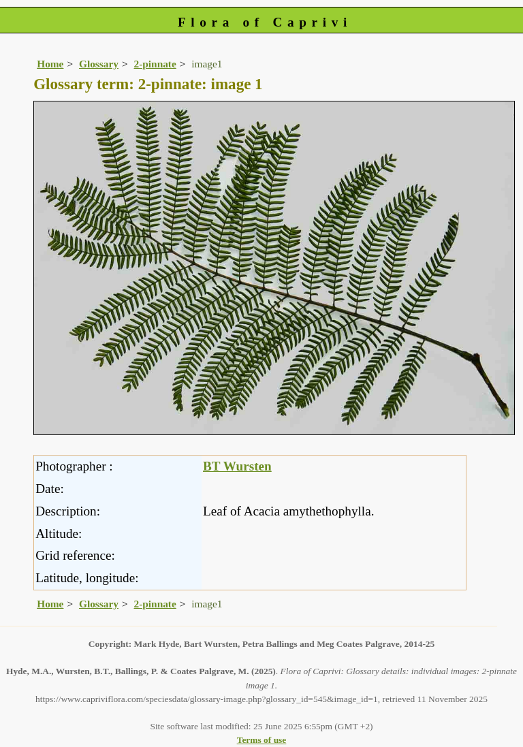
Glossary (98, 63)
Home (50, 63)
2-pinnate (155, 63)
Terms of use (262, 740)
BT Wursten (237, 466)
